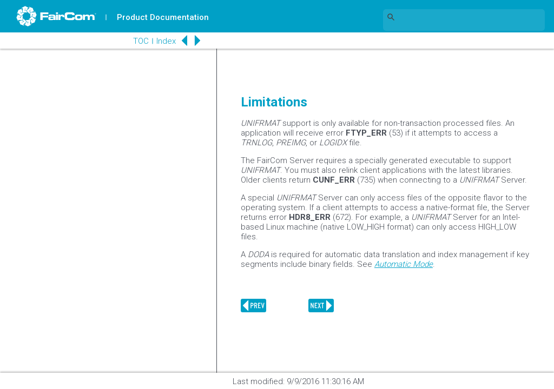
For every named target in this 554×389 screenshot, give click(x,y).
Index (165, 41)
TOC (140, 41)
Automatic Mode (403, 264)
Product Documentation (163, 17)
